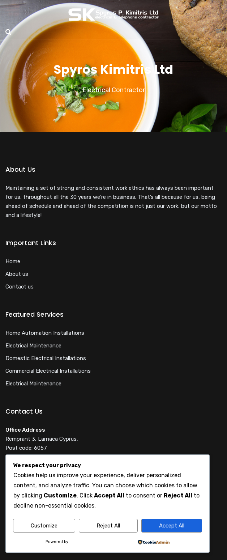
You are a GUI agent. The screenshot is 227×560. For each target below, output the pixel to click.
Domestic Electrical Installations (45, 358)
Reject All (108, 525)
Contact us (19, 286)
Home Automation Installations (44, 333)
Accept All (171, 525)
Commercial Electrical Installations (48, 371)
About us (16, 274)
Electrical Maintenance (33, 345)
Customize (44, 525)
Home (12, 261)
